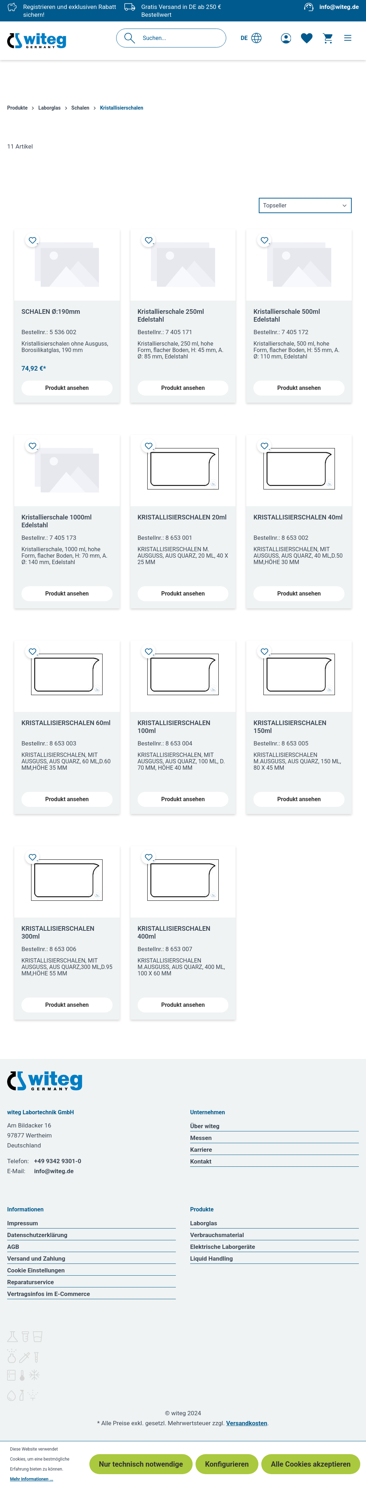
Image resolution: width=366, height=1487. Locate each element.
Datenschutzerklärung (37, 1235)
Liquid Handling (211, 1258)
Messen (201, 1137)
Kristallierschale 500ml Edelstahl (286, 315)
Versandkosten (246, 1423)
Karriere (201, 1149)
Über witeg (204, 1126)
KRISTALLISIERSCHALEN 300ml (57, 932)
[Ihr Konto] (286, 38)
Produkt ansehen (67, 388)
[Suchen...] (179, 38)
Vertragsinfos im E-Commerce (48, 1293)
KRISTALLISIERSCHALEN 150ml (289, 726)
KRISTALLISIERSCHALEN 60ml (65, 723)
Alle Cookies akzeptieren (311, 1464)
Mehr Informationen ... (31, 1479)
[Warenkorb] (327, 38)
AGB (13, 1246)
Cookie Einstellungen (36, 1270)
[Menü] (347, 38)
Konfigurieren (227, 1464)
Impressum (22, 1223)
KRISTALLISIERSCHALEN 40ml (297, 517)
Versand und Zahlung (36, 1258)
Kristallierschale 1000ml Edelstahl (56, 521)
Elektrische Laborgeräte (222, 1246)
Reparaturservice (30, 1282)
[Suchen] (132, 38)
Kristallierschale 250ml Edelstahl (171, 315)
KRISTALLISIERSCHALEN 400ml (174, 932)
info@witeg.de (339, 6)
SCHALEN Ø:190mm (50, 311)
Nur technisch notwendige (141, 1464)
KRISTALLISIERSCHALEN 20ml (182, 517)
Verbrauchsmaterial (217, 1235)
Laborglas (203, 1223)
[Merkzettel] (306, 38)
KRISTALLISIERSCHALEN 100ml (174, 726)
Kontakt (200, 1161)
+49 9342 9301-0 (57, 1161)
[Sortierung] (305, 205)
